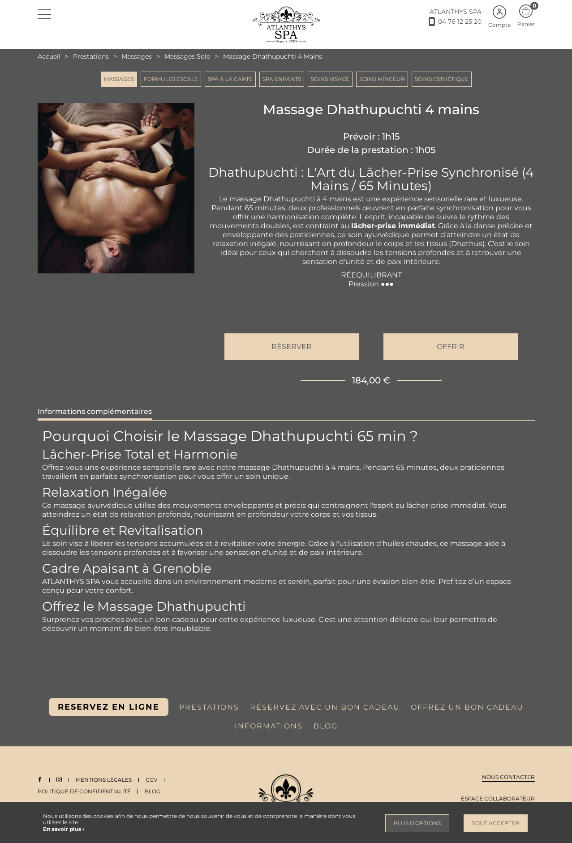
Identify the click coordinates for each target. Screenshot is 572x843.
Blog (152, 791)
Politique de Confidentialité (84, 791)
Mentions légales (104, 779)
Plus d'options (417, 823)
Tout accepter (495, 823)
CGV (152, 779)
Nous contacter (508, 777)
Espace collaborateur (498, 798)
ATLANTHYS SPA (456, 12)
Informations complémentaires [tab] (95, 411)
